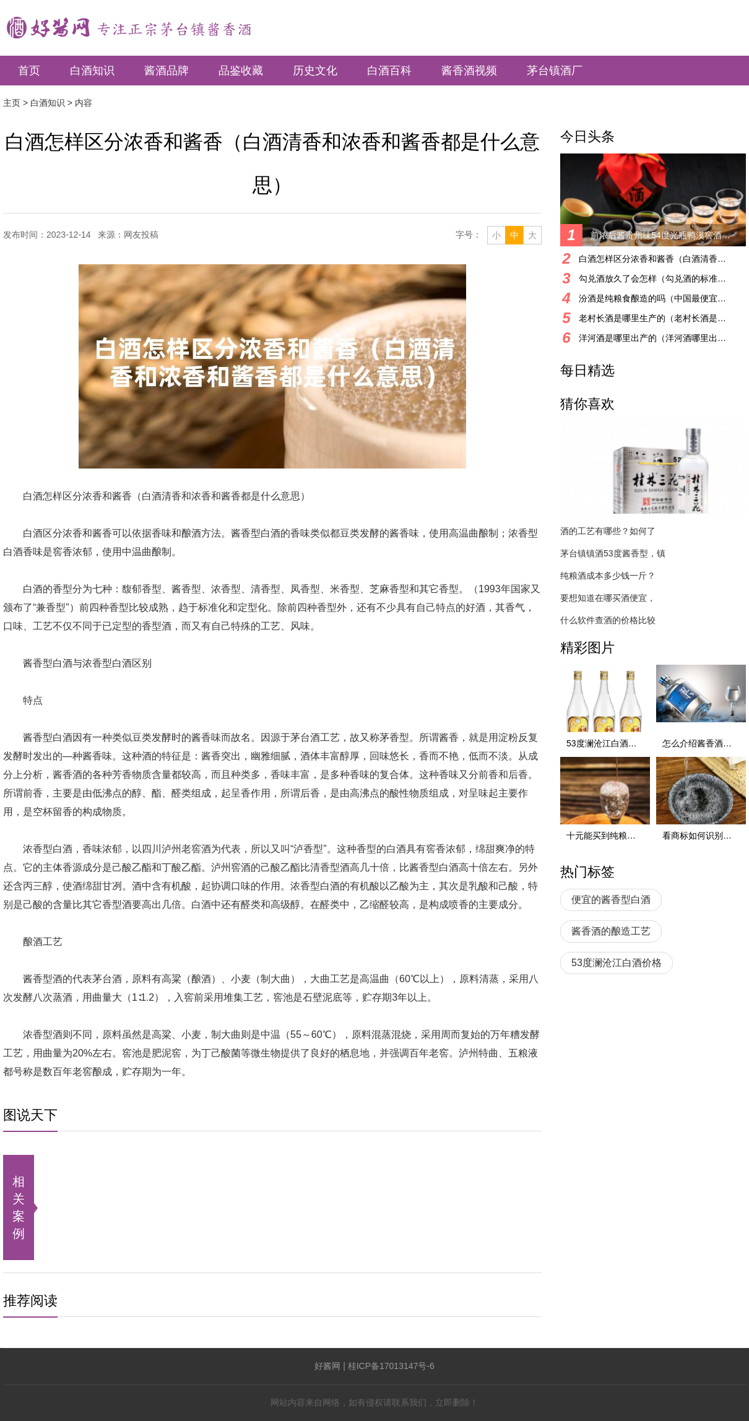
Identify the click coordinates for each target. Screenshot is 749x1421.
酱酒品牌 (166, 70)
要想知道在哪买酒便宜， (608, 598)
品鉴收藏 (241, 70)
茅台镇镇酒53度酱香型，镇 (612, 553)
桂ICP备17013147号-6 (391, 1366)
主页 (11, 103)
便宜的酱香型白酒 (611, 899)
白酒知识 (92, 70)
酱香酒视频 (469, 70)
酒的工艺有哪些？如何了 (608, 531)
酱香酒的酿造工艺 (611, 931)
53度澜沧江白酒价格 (616, 962)
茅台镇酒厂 (554, 70)
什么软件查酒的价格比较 (608, 620)
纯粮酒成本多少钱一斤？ (608, 576)
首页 (29, 70)
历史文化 (315, 70)
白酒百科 (389, 70)
